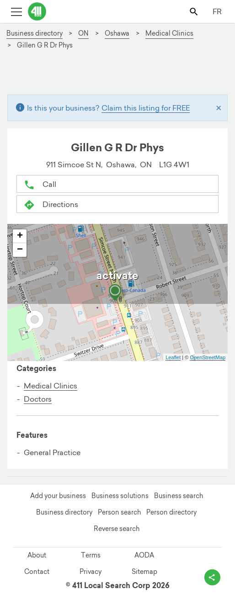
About (36, 555)
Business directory (64, 512)
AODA (144, 555)
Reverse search (116, 529)
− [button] (20, 250)
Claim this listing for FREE (145, 107)
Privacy (90, 572)
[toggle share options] (212, 577)
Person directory (171, 512)
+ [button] (20, 236)
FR (217, 11)
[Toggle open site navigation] (16, 11)
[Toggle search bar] (195, 11)
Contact (36, 572)
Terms (91, 555)
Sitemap (144, 572)
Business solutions (120, 496)
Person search (119, 512)
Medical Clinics (50, 385)
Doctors (38, 399)
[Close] (218, 108)
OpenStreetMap (207, 357)
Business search (178, 496)
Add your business (58, 496)
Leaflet (173, 357)
